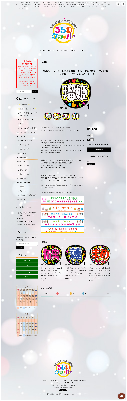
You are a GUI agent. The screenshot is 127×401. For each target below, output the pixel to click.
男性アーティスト (23, 166)
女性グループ (22, 170)
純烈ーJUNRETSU (24, 182)
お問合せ (21, 218)
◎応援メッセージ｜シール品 (27, 132)
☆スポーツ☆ (22, 191)
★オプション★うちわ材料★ (27, 128)
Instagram (27, 265)
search (35, 91)
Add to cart (99, 149)
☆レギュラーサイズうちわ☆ (27, 195)
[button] (63, 50)
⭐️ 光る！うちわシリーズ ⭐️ (27, 109)
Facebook (27, 273)
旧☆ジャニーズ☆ (23, 149)
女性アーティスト (23, 174)
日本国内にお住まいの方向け (99, 156)
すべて (47, 293)
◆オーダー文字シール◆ (25, 119)
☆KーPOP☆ (22, 153)
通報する (89, 161)
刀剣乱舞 (21, 186)
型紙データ (21, 199)
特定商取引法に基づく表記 (26, 224)
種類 (88, 135)
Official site (27, 261)
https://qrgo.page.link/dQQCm (50, 178)
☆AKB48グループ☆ (24, 157)
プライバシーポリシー (25, 221)
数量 (88, 140)
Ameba (27, 277)
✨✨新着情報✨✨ (24, 104)
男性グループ (22, 161)
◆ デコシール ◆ (23, 124)
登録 (20, 247)
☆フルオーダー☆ (23, 145)
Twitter (27, 269)
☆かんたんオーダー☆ (25, 140)
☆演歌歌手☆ (22, 178)
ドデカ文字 (21, 136)
